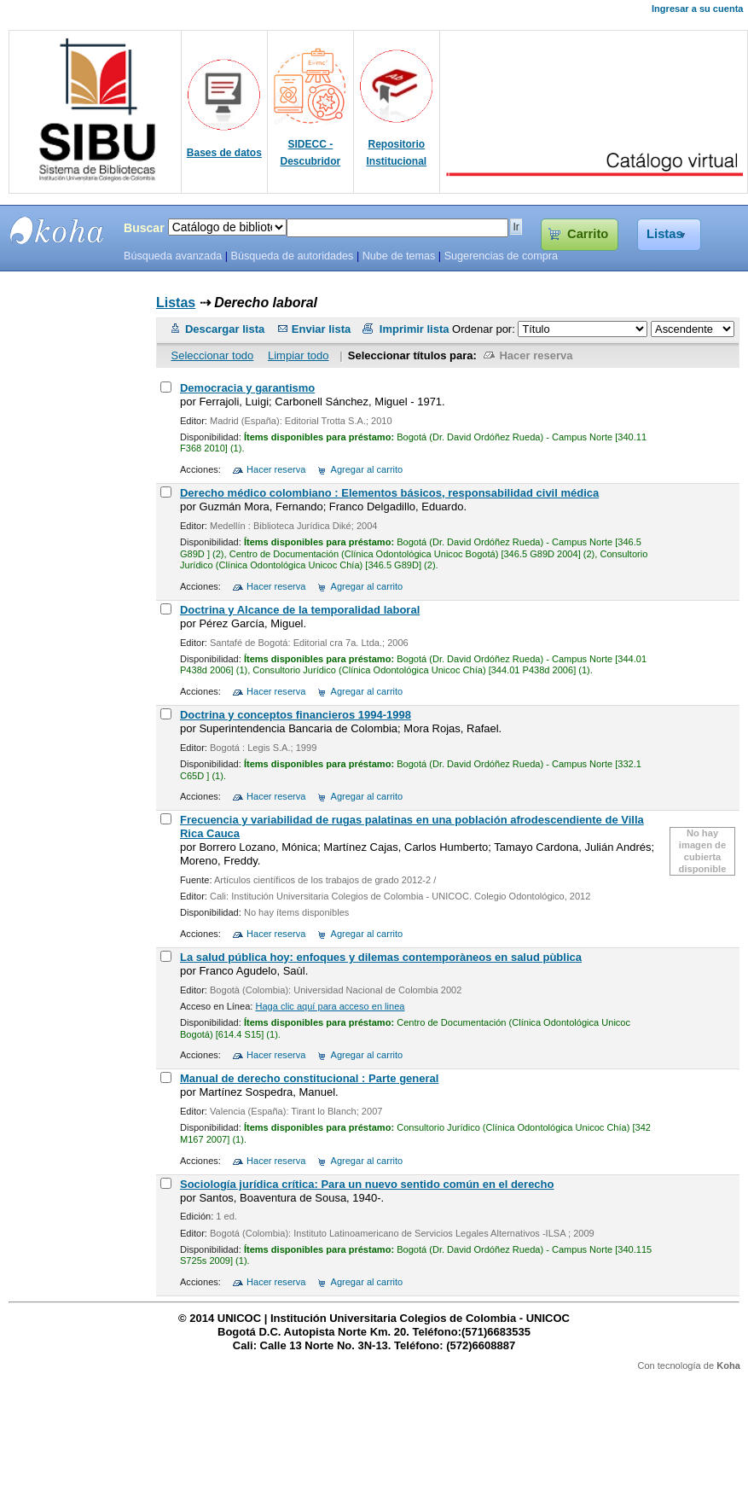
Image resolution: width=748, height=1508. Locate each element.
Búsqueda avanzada (173, 256)
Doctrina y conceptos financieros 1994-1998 (295, 714)
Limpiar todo (298, 355)
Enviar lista (321, 329)
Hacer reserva (535, 355)
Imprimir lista (414, 329)
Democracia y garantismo (247, 387)
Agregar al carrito (367, 469)
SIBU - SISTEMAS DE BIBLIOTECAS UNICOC (57, 230)
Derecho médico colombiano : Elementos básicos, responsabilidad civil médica (389, 492)
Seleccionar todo (212, 355)
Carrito (587, 234)
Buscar (144, 228)
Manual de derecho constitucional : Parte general (309, 1078)
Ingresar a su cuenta (697, 8)
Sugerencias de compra (501, 256)
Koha (728, 1365)
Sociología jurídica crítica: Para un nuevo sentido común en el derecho (367, 1184)
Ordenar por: (485, 329)
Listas (665, 234)
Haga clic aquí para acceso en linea (329, 1006)
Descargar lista (224, 329)
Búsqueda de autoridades (291, 256)
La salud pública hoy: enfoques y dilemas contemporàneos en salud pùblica (381, 957)
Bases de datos (224, 153)
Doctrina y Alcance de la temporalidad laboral (300, 609)
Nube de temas (399, 256)
